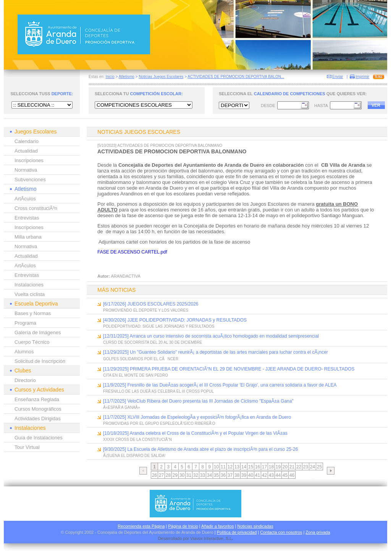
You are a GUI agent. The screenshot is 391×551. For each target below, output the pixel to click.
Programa (25, 323)
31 (188, 475)
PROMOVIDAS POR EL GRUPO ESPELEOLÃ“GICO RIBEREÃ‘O (159, 423)
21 (291, 467)
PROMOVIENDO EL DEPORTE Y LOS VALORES (145, 310)
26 (154, 475)
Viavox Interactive (206, 538)
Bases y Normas (33, 313)
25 (319, 467)
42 (264, 475)
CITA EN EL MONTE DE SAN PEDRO (135, 375)
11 (223, 467)
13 (236, 467)
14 (243, 467)
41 (257, 475)
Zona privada (317, 532)
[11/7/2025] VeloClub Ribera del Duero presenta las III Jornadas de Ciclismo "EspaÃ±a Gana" (198, 401)
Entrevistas (27, 218)
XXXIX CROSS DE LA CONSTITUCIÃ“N (137, 439)
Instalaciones (29, 285)
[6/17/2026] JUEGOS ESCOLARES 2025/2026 (150, 304)
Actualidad (26, 151)
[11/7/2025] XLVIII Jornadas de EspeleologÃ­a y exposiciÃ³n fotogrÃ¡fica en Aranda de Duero (197, 417)
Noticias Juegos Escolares (161, 77)
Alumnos (24, 351)
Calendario (27, 141)
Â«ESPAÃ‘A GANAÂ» (121, 407)
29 (175, 475)
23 (305, 467)
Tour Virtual (27, 447)
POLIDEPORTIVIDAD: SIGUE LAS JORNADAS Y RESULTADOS (158, 326)
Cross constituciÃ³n (36, 208)
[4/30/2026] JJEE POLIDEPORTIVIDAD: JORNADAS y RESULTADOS (175, 320)
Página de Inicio (183, 526)
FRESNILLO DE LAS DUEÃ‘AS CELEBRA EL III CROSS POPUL (158, 391)
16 (257, 467)
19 (278, 467)
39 (243, 475)
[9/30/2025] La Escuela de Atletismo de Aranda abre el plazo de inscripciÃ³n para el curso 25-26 (200, 449)
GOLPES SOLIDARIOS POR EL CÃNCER (140, 359)
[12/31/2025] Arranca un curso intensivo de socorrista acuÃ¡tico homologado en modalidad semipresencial (211, 336)
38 (236, 475)
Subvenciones (30, 179)
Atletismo (126, 77)
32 (195, 475)
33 (202, 475)
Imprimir (362, 77)
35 (216, 475)
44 (278, 475)
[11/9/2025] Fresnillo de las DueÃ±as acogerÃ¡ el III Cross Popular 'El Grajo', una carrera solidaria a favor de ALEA (219, 385)
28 (168, 475)
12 (230, 467)
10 (216, 467)
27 (161, 475)
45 (285, 475)
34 (209, 475)
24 (312, 467)
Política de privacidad (237, 532)
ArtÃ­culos (25, 199)
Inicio (109, 77)
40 (250, 475)
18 (271, 467)
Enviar (337, 77)
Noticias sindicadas (255, 526)
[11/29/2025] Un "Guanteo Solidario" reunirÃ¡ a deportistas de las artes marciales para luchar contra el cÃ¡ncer (215, 352)
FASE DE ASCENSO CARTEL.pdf (132, 252)
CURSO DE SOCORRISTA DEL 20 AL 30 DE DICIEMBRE (152, 342)
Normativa (26, 170)
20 (285, 467)
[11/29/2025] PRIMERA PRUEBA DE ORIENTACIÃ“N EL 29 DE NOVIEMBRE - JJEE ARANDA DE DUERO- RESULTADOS (228, 369)
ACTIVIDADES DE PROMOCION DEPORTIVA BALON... (235, 77)
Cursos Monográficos (38, 409)
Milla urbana (28, 237)
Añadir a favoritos (217, 526)
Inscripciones (29, 160)
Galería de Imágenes (38, 332)
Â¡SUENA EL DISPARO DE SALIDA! (134, 455)
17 (264, 467)
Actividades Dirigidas (38, 418)
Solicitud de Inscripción (40, 361)
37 (230, 475)
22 (298, 467)
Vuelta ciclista (30, 294)
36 (223, 475)
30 (181, 475)
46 (291, 475)
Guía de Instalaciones (39, 437)
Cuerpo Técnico (32, 342)
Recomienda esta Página (141, 526)
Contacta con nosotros (281, 532)
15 (250, 467)
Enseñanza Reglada (37, 399)
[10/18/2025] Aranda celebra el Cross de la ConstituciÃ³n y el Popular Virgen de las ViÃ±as (195, 433)
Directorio (25, 380)
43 (271, 475)
